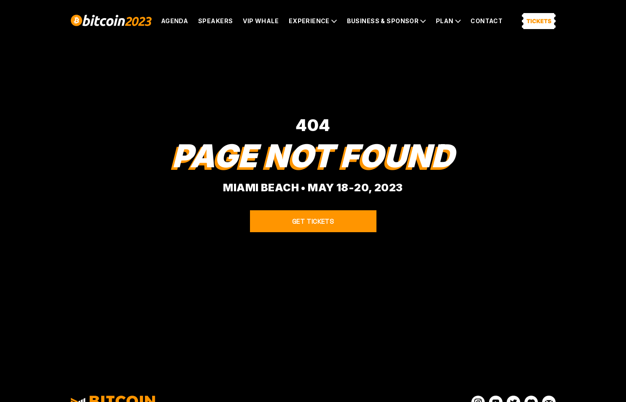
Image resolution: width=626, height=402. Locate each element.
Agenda (174, 20)
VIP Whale (261, 20)
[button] (313, 21)
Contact (486, 20)
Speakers (215, 20)
